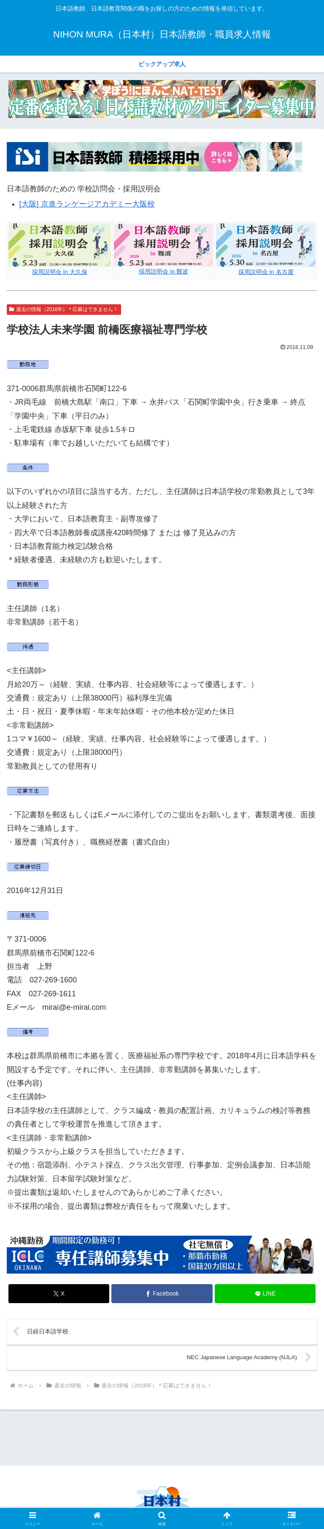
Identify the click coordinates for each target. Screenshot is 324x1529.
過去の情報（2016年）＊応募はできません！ (64, 309)
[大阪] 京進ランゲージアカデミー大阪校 (87, 204)
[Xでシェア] (58, 1293)
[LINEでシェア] (265, 1293)
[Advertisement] (162, 1438)
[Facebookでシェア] (161, 1293)
